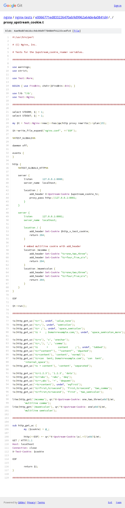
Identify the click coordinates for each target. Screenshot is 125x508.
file (76, 30)
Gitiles (21, 502)
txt (110, 502)
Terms (41, 502)
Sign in (117, 5)
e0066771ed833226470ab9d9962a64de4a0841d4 (71, 17)
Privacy (31, 502)
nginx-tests (23, 17)
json (118, 502)
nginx (8, 17)
